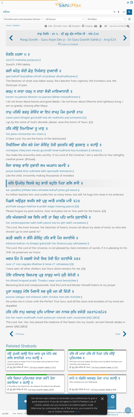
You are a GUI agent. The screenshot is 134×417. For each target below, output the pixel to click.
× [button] (102, 398)
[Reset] (129, 19)
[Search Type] (23, 19)
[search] (129, 12)
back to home (68, 5)
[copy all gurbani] (100, 26)
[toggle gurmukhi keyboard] (124, 12)
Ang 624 (110, 39)
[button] (2, 3)
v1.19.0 (5, 413)
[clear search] (114, 12)
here (77, 411)
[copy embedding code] (105, 26)
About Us (20, 413)
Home (8, 25)
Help (14, 413)
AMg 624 (93, 34)
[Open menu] (128, 2)
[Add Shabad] (48, 26)
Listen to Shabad (69, 44)
